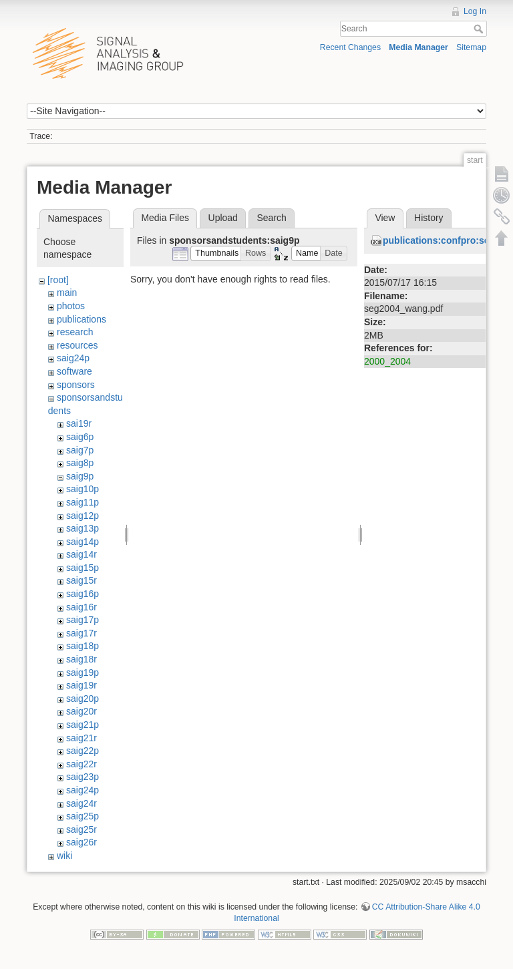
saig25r (81, 829)
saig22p (82, 750)
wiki (64, 855)
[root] (58, 279)
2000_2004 (387, 361)
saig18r (81, 659)
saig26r (81, 842)
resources (77, 345)
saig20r (81, 711)
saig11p (82, 502)
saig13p (82, 528)
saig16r (81, 607)
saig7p (80, 450)
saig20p (82, 698)
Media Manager (418, 47)
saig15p (82, 567)
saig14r (81, 554)
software (74, 371)
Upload (223, 217)
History (429, 217)
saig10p (82, 488)
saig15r (81, 580)
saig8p (80, 462)
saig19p (82, 672)
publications (81, 319)
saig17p (82, 619)
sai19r (79, 423)
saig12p (82, 515)
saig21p (82, 724)
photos (71, 306)
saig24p (73, 358)
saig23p (82, 776)
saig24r (81, 803)
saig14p (82, 541)
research (75, 332)
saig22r (81, 764)
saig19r (81, 685)
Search (480, 28)
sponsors (76, 384)
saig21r (81, 738)
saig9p (80, 476)
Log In (475, 11)
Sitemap (471, 47)
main (67, 292)
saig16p (82, 593)
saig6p (80, 436)
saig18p (82, 645)
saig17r (81, 633)
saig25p (82, 816)
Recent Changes (350, 47)
